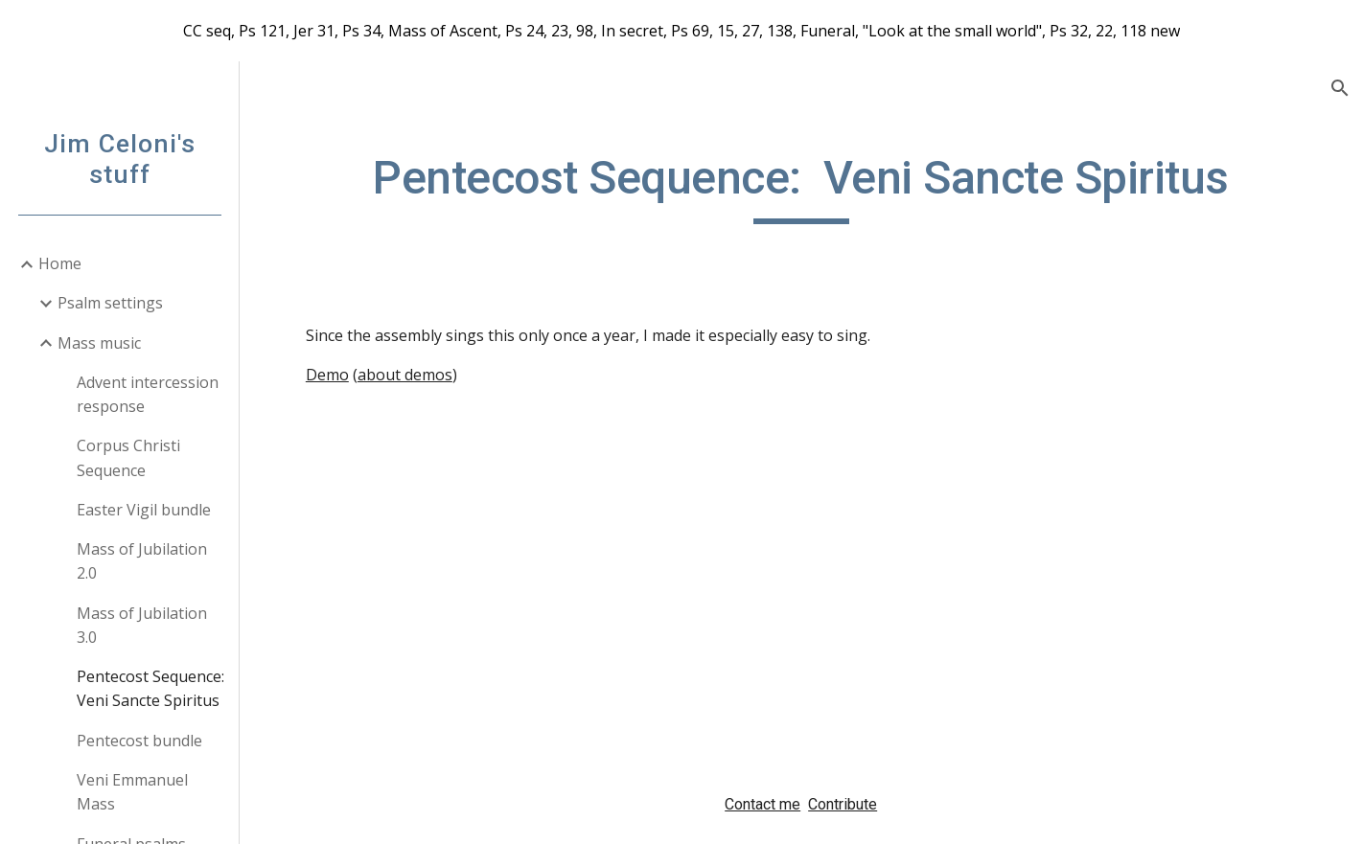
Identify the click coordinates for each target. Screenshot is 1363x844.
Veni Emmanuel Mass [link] (132, 791)
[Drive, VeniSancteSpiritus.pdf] (543, 591)
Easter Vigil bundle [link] (144, 509)
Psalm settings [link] (110, 302)
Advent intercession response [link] (148, 394)
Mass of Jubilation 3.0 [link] (142, 625)
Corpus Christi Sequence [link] (128, 457)
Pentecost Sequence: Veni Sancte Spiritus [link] (150, 688)
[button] (1340, 88)
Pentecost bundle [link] (139, 740)
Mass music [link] (99, 343)
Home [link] (59, 263)
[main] (801, 187)
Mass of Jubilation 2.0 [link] (142, 560)
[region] (681, 30)
